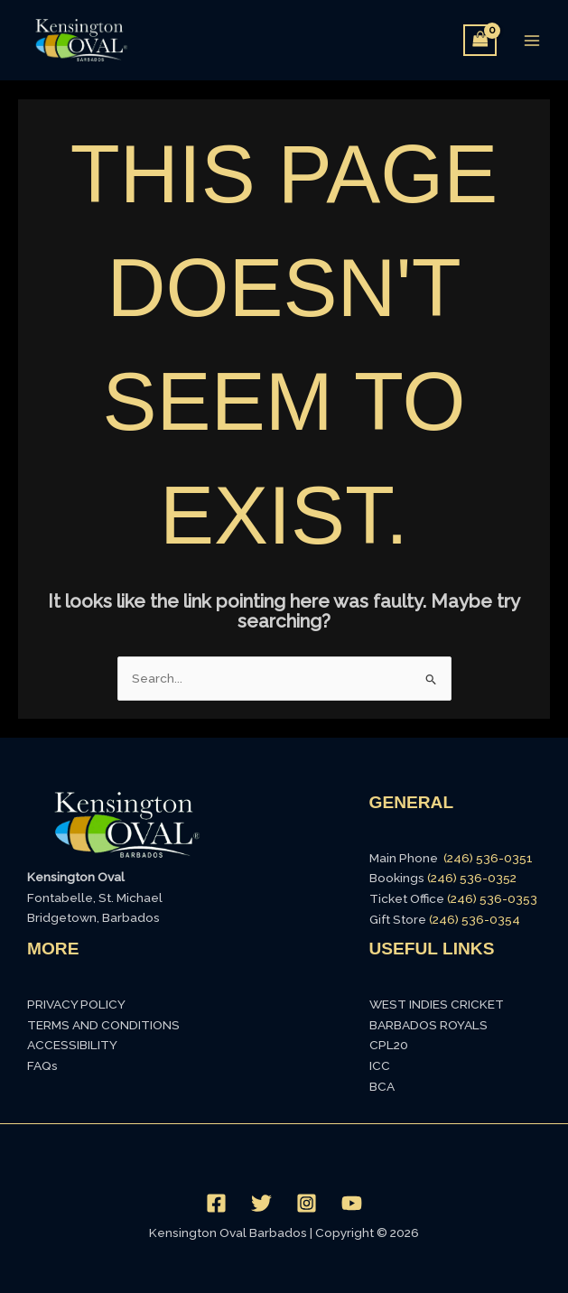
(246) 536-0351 (488, 858)
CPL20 (388, 1044)
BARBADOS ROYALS (428, 1025)
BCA (382, 1086)
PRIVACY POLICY (76, 1004)
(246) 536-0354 (474, 919)
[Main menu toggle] (532, 40)
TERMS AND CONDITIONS (103, 1025)
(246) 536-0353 (492, 898)
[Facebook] (216, 1203)
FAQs (42, 1065)
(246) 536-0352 (472, 877)
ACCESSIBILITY (72, 1044)
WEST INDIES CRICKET (436, 1004)
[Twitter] (261, 1203)
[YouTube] (351, 1203)
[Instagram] (306, 1203)
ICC (379, 1065)
